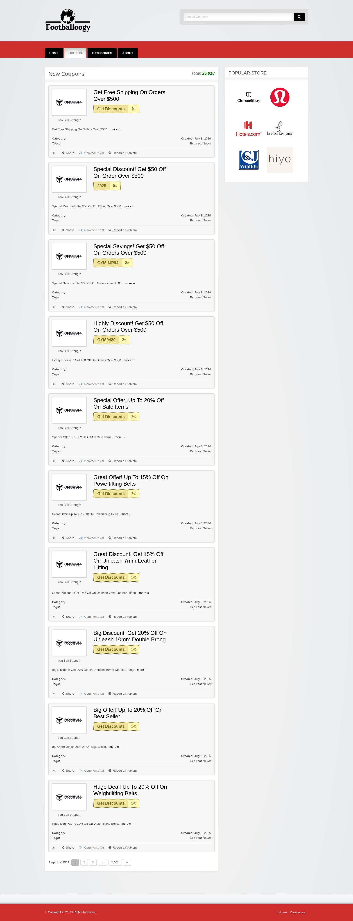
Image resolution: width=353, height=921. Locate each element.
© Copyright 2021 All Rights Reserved (70, 912)
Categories (102, 53)
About (127, 53)
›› (127, 862)
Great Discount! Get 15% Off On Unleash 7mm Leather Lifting (128, 560)
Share (68, 153)
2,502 (115, 862)
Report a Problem (123, 153)
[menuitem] (54, 53)
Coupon (75, 53)
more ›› (115, 129)
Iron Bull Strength (69, 120)
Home (54, 53)
